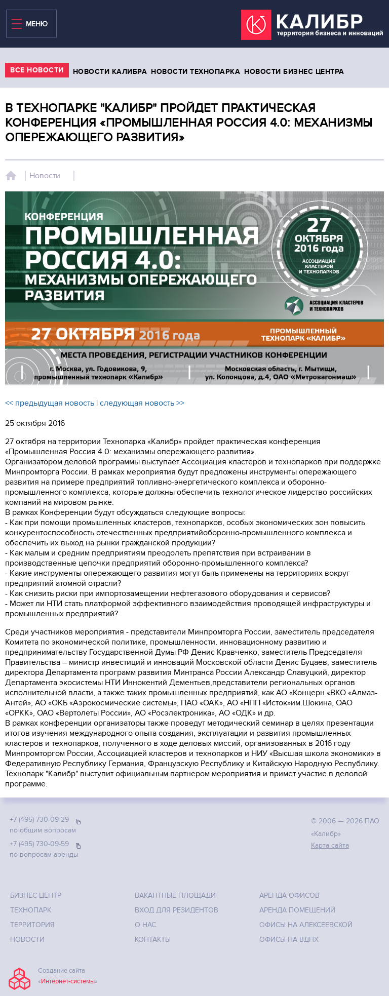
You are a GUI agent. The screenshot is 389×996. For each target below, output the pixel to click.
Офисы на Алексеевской (306, 925)
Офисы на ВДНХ (289, 939)
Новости (44, 176)
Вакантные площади (175, 895)
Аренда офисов (289, 895)
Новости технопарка (195, 71)
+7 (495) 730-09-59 (39, 844)
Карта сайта (330, 845)
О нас (145, 925)
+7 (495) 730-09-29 (39, 819)
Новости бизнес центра (294, 71)
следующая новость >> (142, 403)
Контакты (153, 939)
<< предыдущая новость (49, 403)
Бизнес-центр (35, 895)
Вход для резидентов (176, 910)
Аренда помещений (297, 910)
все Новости (37, 70)
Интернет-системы (68, 981)
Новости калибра (110, 71)
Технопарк (30, 910)
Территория (32, 925)
